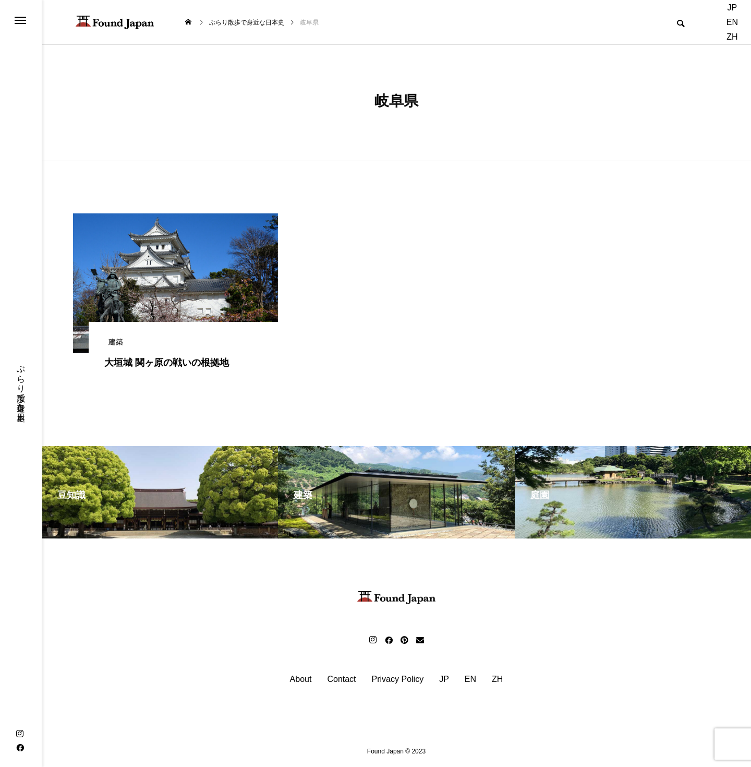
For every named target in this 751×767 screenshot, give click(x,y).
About (301, 679)
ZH (731, 36)
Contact (341, 679)
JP (732, 7)
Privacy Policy (398, 679)
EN (732, 22)
